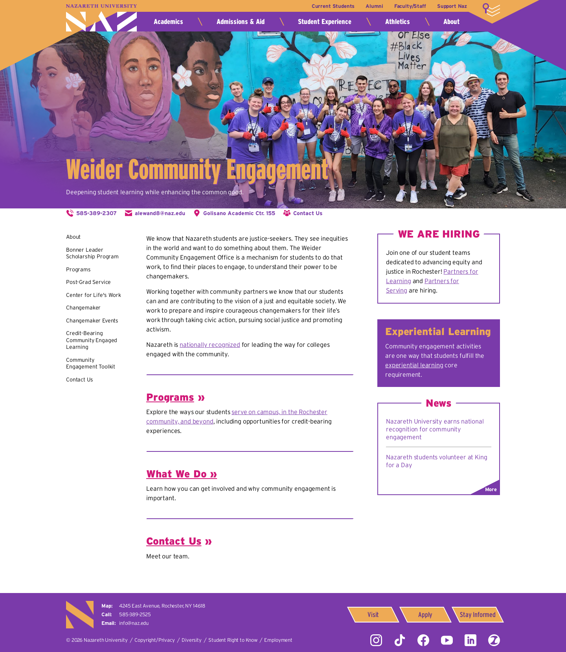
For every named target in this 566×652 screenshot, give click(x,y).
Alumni (374, 6)
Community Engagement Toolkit (90, 363)
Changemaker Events (92, 320)
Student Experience (324, 22)
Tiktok (400, 640)
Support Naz (452, 6)
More (491, 10)
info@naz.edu (134, 623)
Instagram (376, 640)
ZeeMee (494, 640)
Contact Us (308, 213)
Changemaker (83, 307)
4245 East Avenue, (162, 606)
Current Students (333, 6)
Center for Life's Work (93, 295)
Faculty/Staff (410, 6)
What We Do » (181, 473)
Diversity (192, 640)
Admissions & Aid (241, 22)
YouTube (447, 640)
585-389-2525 (135, 614)
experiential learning (414, 364)
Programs (78, 269)
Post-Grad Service (88, 282)
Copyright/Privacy (154, 640)
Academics (168, 22)
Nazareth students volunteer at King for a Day (436, 460)
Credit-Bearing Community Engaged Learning (91, 340)
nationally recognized (210, 344)
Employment (278, 640)
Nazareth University (101, 17)
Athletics (397, 22)
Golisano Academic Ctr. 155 (239, 213)
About (451, 22)
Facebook (423, 640)
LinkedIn (470, 640)
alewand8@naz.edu (160, 213)
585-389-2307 (96, 213)
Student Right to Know (232, 640)
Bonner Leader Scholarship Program (92, 253)
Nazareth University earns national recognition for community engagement (435, 429)
